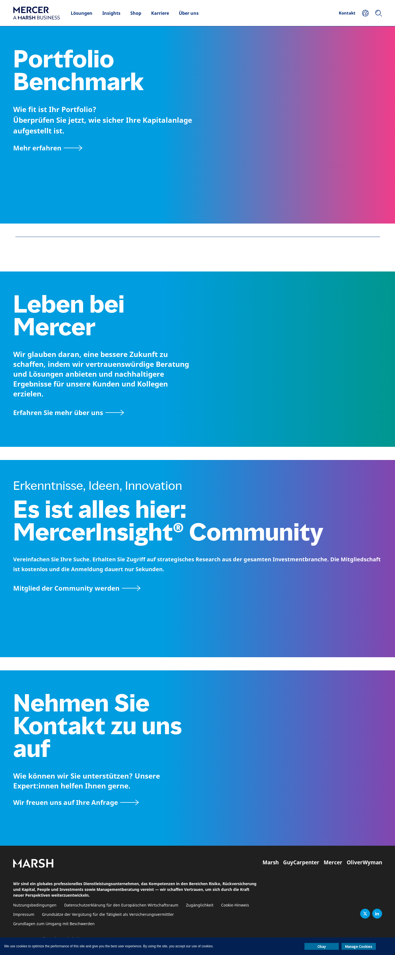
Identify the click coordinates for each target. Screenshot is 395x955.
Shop (135, 13)
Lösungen (81, 13)
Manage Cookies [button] (358, 946)
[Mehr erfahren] (47, 148)
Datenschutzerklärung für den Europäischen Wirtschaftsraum (121, 905)
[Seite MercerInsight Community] (197, 588)
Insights (111, 13)
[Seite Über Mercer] (68, 412)
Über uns (189, 13)
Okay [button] (321, 946)
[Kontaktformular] (76, 802)
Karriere (160, 13)
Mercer (333, 862)
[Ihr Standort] (365, 13)
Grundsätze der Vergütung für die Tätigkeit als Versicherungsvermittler (108, 914)
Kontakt (347, 13)
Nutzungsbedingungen (35, 905)
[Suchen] (378, 13)
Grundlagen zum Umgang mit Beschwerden (54, 924)
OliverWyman (364, 862)
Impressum (23, 914)
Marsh (271, 862)
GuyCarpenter (301, 862)
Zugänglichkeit (199, 905)
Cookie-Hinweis (235, 905)
